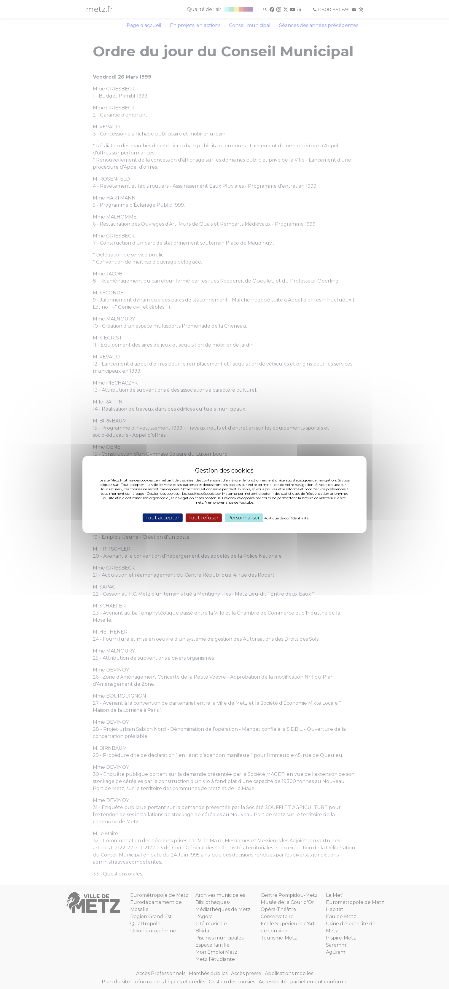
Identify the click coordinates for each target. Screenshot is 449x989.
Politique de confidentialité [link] (286, 518)
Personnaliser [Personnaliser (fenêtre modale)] (243, 518)
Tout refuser (203, 518)
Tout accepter (162, 518)
